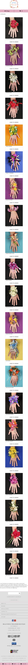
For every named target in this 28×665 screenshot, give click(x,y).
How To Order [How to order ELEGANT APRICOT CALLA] (14, 256)
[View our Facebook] (13, 621)
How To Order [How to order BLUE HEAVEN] (14, 363)
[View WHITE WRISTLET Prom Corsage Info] (14, 564)
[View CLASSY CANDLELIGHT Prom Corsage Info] (14, 510)
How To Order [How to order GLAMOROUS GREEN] (14, 68)
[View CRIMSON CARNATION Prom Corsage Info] (14, 108)
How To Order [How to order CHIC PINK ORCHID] (14, 229)
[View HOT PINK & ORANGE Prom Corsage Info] (14, 430)
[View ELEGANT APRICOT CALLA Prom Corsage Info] (14, 242)
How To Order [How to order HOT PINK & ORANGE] (14, 444)
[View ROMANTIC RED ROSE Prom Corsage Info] (14, 537)
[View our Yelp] (15, 621)
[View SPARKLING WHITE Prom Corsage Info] (14, 81)
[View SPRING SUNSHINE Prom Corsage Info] (14, 135)
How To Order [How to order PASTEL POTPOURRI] (14, 202)
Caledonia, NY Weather (7, 658)
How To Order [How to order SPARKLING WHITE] (14, 95)
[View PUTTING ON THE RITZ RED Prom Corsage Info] (14, 28)
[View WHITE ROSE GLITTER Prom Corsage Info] (14, 296)
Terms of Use (23, 660)
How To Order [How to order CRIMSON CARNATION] (14, 122)
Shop (7, 11)
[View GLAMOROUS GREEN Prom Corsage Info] (14, 54)
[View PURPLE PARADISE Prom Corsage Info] (14, 269)
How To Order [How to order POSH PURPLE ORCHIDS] (14, 417)
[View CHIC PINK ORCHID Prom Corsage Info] (14, 215)
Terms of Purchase (14, 660)
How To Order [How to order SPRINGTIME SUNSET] (14, 336)
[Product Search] (14, 593)
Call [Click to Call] (5, 664)
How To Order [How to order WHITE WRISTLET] (14, 578)
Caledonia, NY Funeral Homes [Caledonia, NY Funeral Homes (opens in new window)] (8, 656)
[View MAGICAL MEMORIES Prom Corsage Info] (14, 483)
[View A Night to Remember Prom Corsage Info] (14, 162)
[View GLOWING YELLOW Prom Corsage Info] (14, 456)
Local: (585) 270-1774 (14, 630)
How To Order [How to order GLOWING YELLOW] (14, 471)
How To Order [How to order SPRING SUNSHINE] (14, 149)
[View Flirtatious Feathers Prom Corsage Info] (14, 376)
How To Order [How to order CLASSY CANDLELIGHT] (14, 524)
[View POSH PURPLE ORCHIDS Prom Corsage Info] (14, 403)
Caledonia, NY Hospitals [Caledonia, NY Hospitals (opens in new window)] (21, 656)
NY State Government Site (20, 658)
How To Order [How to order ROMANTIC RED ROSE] (14, 551)
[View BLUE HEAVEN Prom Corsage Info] (14, 349)
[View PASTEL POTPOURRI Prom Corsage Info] (14, 188)
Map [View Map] (14, 664)
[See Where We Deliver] (14, 600)
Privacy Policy (5, 660)
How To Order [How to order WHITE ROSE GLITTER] (14, 310)
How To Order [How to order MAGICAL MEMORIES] (14, 497)
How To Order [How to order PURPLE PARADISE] (14, 283)
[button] (14, 643)
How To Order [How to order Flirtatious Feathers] (14, 390)
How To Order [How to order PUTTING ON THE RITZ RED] (14, 42)
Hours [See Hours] (23, 664)
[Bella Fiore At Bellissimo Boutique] (14, 7)
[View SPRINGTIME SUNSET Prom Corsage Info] (14, 322)
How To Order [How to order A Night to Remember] (14, 176)
